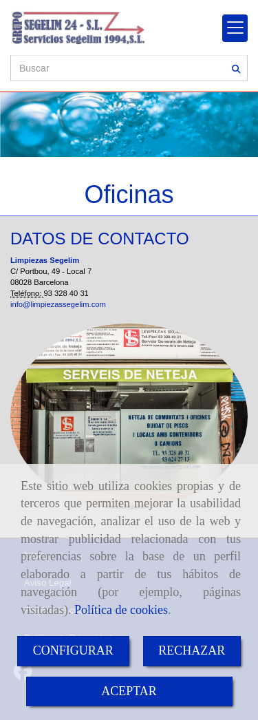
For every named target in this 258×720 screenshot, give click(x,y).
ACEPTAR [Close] (129, 691)
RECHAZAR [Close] (191, 650)
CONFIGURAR (73, 650)
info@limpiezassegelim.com (58, 304)
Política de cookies (121, 610)
